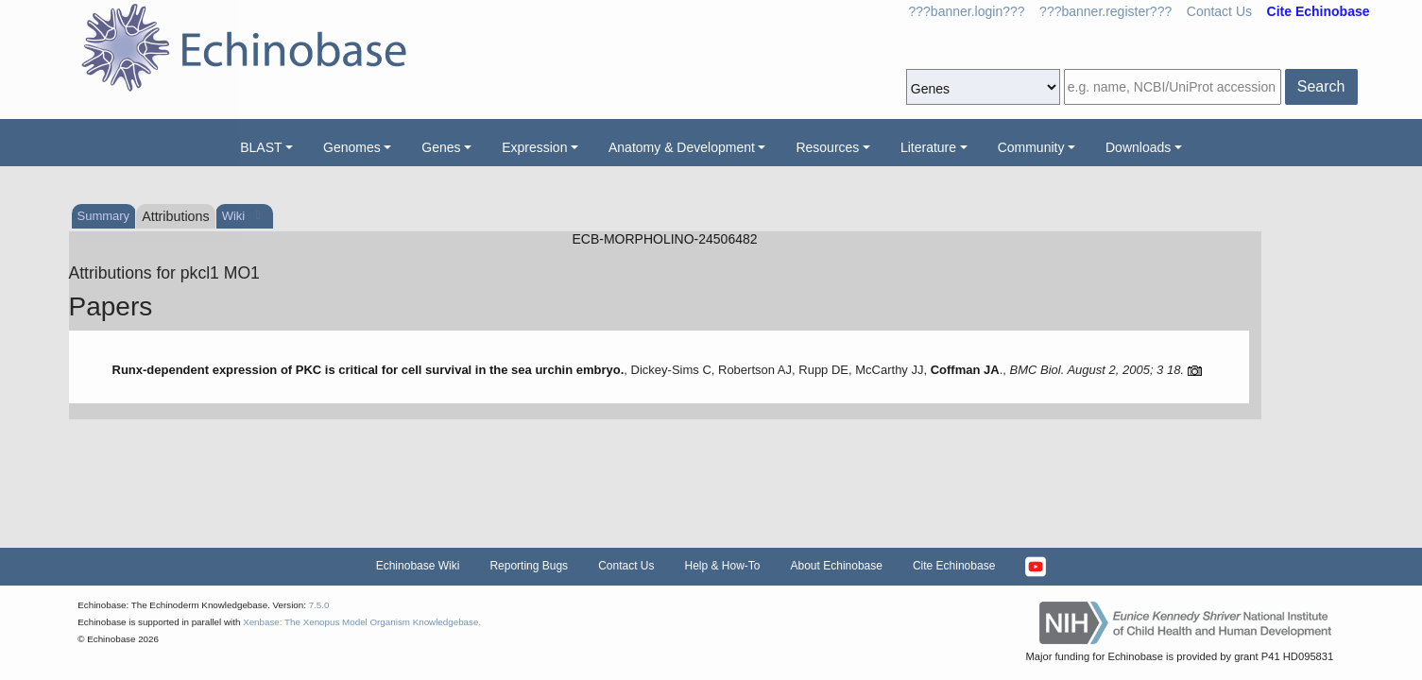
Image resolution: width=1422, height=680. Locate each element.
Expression (534, 147)
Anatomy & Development (681, 147)
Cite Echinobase (954, 565)
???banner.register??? (1105, 11)
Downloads (1138, 147)
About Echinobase (836, 565)
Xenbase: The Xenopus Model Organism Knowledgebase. (362, 622)
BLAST (261, 147)
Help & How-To (722, 565)
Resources (827, 147)
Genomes (352, 147)
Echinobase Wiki (418, 565)
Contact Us (1219, 11)
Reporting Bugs (528, 565)
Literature (928, 147)
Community (1031, 147)
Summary (103, 216)
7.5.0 (319, 605)
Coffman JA (965, 370)
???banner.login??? (967, 11)
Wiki (235, 216)
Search (1321, 86)
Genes (440, 147)
